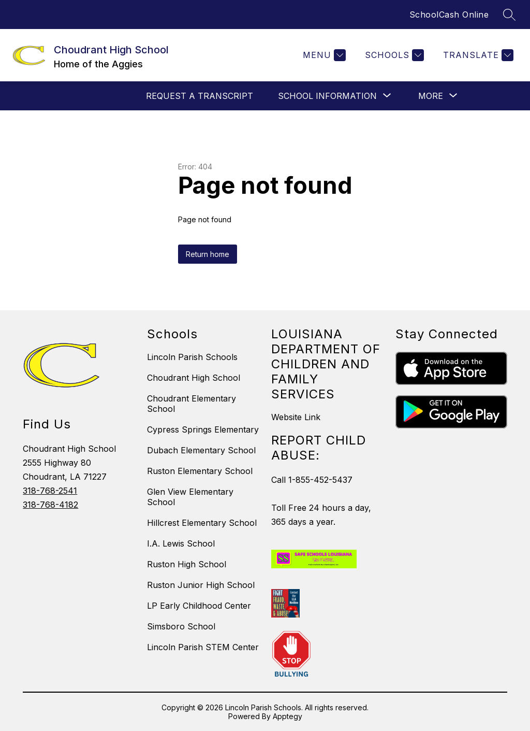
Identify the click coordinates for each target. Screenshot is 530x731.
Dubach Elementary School (201, 450)
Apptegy (287, 716)
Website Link (295, 417)
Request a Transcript (199, 96)
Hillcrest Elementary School (202, 523)
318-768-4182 (50, 504)
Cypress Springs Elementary (203, 429)
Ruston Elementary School (200, 471)
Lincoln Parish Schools (192, 357)
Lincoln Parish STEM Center (203, 647)
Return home (207, 254)
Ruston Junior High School (201, 585)
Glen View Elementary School (190, 496)
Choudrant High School (193, 377)
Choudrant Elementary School (191, 403)
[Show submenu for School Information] (327, 96)
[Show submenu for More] (430, 96)
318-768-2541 (50, 490)
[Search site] (509, 14)
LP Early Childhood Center (199, 605)
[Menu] (323, 55)
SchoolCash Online (449, 14)
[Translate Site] (476, 55)
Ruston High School (186, 564)
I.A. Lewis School (181, 543)
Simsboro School (181, 626)
